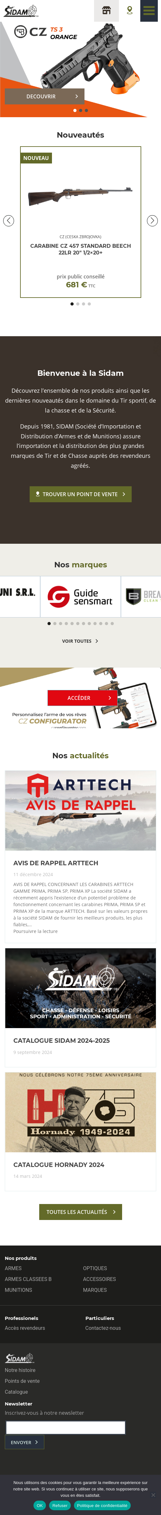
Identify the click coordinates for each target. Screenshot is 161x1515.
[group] (80, 596)
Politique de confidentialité (102, 1505)
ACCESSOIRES (99, 1279)
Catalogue (16, 1392)
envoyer (21, 1442)
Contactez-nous (103, 1328)
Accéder (79, 697)
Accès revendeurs (25, 1328)
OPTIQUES (95, 1268)
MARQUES (95, 1290)
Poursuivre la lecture (35, 931)
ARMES (13, 1268)
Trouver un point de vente (77, 494)
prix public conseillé (81, 281)
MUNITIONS (18, 1290)
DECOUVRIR (40, 96)
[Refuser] (153, 1495)
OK (40, 1505)
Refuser (59, 1505)
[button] (75, 110)
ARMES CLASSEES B (28, 1279)
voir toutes (76, 641)
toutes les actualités (77, 1212)
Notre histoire (20, 1370)
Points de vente (22, 1381)
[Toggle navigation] (149, 11)
